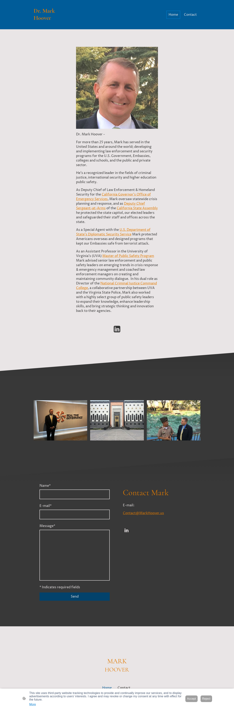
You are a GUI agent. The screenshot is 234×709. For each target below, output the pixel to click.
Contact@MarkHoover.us (143, 513)
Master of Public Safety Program (128, 256)
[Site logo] (46, 24)
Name (45, 485)
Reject (206, 698)
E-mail (45, 506)
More (32, 704)
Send (75, 596)
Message (47, 526)
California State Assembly (137, 208)
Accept (191, 698)
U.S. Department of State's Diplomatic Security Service (113, 232)
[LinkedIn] (117, 329)
